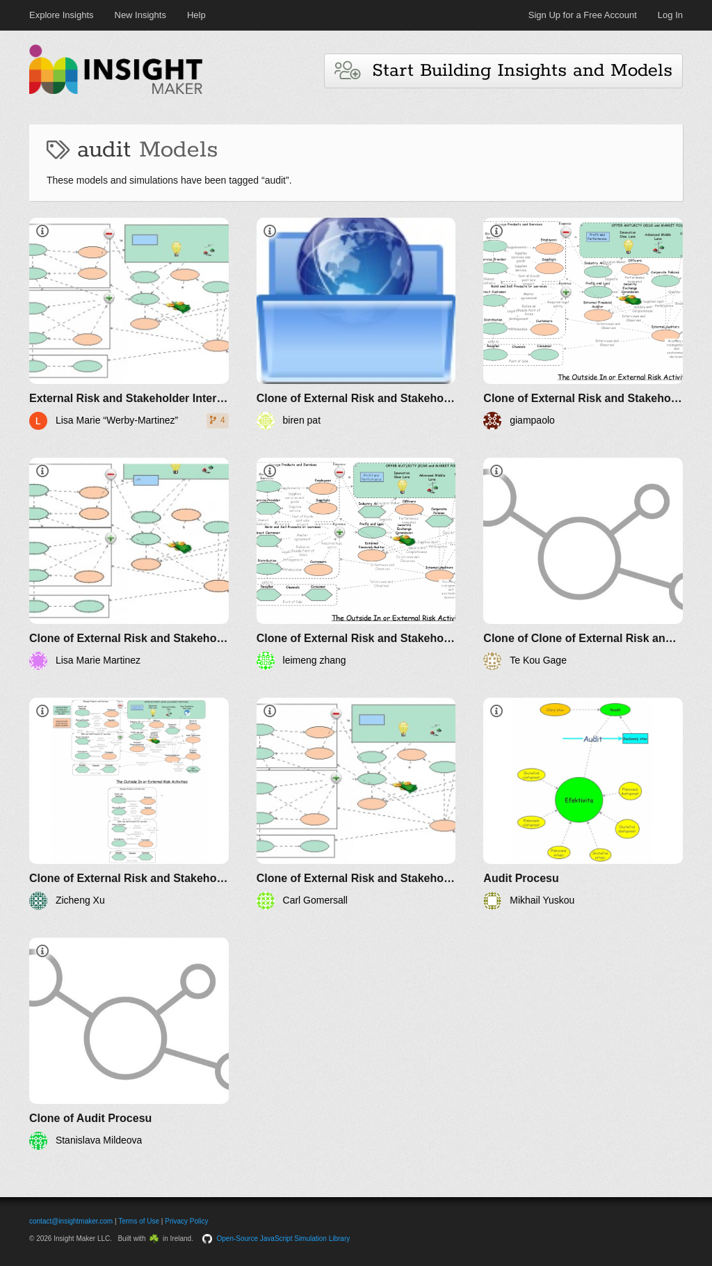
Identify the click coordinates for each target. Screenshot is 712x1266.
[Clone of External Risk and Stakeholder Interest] (356, 324)
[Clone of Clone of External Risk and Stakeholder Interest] (583, 564)
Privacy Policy (186, 1221)
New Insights (140, 15)
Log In (670, 15)
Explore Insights (61, 15)
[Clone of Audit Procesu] (129, 1044)
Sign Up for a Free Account (582, 15)
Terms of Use (138, 1221)
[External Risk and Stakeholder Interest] (129, 324)
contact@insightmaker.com (71, 1221)
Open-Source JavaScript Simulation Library (283, 1238)
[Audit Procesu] (583, 804)
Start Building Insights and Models (503, 70)
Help (196, 15)
